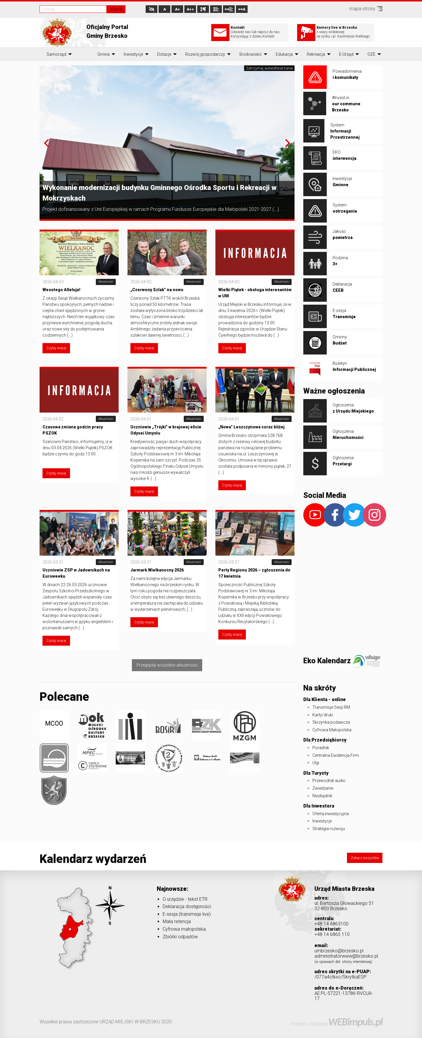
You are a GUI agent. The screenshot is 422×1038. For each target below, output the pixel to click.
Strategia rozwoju (328, 828)
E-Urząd (346, 54)
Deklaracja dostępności (187, 906)
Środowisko (250, 54)
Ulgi (315, 762)
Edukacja (284, 54)
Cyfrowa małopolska (184, 929)
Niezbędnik (322, 795)
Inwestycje (133, 54)
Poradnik (320, 747)
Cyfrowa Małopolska (331, 729)
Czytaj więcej (56, 348)
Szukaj (116, 9)
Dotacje (164, 54)
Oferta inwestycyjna (330, 813)
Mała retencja (177, 921)
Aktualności (105, 281)
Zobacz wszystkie (365, 858)
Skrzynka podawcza (331, 722)
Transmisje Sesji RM (331, 707)
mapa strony (365, 8)
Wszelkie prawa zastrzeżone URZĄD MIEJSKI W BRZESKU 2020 (106, 1022)
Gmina (103, 54)
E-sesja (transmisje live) (187, 914)
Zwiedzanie (322, 788)
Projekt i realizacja (336, 1024)
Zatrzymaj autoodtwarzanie (269, 68)
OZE (371, 54)
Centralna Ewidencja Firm (335, 755)
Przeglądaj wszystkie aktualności (167, 665)
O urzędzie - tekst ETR (185, 899)
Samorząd (56, 54)
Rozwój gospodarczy (205, 54)
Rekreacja (316, 54)
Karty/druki (322, 715)
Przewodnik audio (329, 780)
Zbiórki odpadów (180, 936)
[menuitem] (56, 54)
